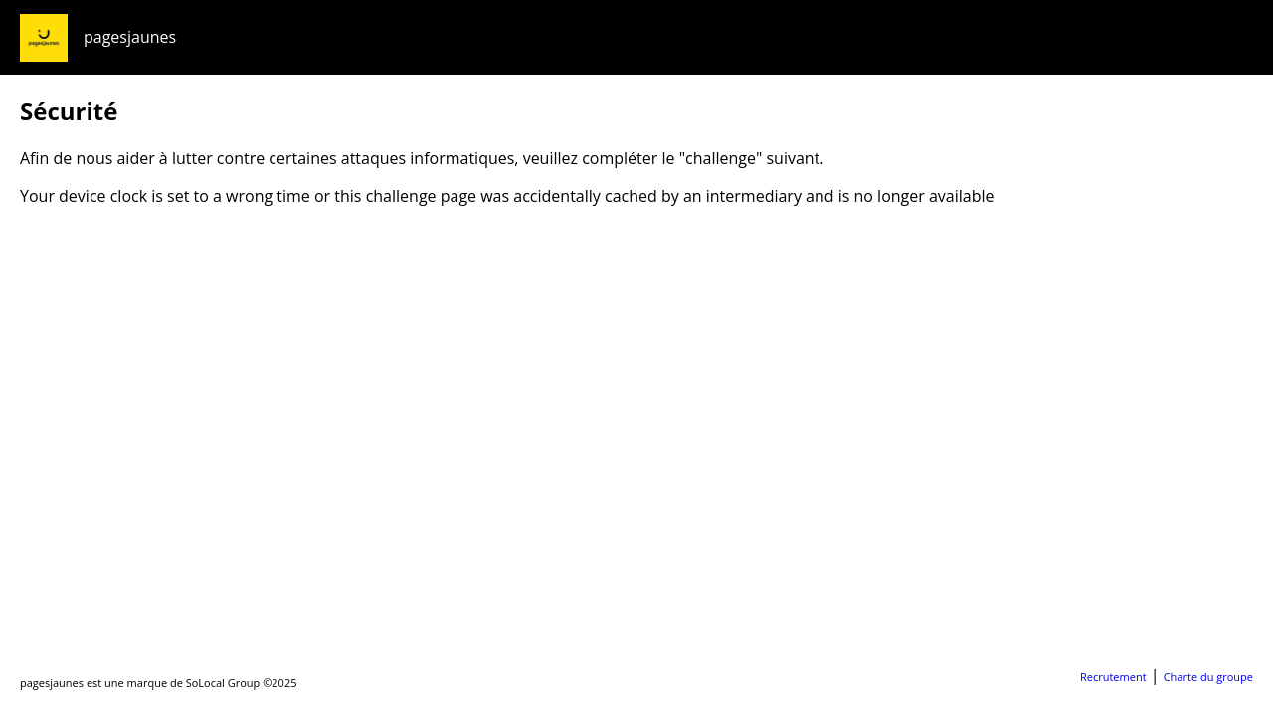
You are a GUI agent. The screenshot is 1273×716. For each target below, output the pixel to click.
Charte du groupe (1208, 676)
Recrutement (1113, 676)
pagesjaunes (130, 37)
